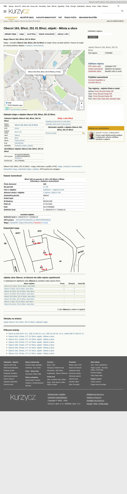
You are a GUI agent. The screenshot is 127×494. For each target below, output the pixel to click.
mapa (21, 34)
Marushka (29, 223)
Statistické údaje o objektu (24, 146)
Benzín (58, 382)
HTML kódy (103, 404)
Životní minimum (9, 379)
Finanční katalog (96, 373)
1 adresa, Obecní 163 (52, 192)
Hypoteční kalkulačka (10, 382)
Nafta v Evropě (52, 384)
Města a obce (73, 365)
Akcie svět (25, 6)
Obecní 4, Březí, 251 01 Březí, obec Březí (18, 302)
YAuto (107, 2)
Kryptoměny (51, 373)
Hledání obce (11, 17)
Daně (70, 384)
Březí (16, 138)
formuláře (76, 384)
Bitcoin (54, 6)
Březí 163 (18, 132)
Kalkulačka (81, 6)
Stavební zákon (74, 382)
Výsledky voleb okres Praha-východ (58, 124)
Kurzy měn (34, 6)
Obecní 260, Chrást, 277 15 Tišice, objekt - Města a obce (31, 351)
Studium (124, 2)
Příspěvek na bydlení (10, 373)
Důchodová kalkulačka (11, 368)
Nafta (63, 382)
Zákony (88, 6)
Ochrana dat (53, 394)
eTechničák (99, 370)
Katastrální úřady (74, 370)
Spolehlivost (103, 365)
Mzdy (61, 370)
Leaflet (6, 109)
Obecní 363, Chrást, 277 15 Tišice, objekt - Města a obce (31, 336)
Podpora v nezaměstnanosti (34, 383)
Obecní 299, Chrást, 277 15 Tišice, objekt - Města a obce (31, 345)
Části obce (105, 99)
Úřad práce (29, 374)
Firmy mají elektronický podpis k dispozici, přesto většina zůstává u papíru (109, 137)
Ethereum (64, 373)
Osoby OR (109, 91)
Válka (99, 6)
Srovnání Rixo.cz (94, 82)
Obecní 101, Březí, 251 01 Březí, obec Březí (19, 286)
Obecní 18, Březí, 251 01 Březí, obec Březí (19, 291)
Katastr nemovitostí (95, 69)
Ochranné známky (75, 373)
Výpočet (15, 362)
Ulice (99, 99)
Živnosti (102, 91)
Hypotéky (61, 6)
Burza (49, 365)
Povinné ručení (8, 384)
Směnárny (28, 368)
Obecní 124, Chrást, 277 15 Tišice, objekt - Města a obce (31, 353)
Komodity (42, 6)
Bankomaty (35, 362)
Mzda (35, 374)
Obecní (17, 135)
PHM (53, 382)
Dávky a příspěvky (31, 377)
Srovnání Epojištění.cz (96, 80)
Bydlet (119, 2)
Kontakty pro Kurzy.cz (95, 400)
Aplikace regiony (96, 64)
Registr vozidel (95, 368)
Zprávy (11, 6)
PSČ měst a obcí (94, 66)
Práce (94, 6)
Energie (73, 6)
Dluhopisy (50, 368)
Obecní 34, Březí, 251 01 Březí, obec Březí (19, 299)
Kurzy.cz (6, 21)
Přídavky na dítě (9, 370)
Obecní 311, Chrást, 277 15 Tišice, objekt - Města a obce (31, 339)
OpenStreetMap (15, 109)
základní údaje (10, 34)
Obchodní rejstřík (94, 2)
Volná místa (35, 371)
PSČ (60, 17)
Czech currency (96, 382)
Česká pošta (70, 17)
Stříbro (64, 379)
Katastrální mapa (16, 223)
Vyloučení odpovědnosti (57, 397)
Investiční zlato (56, 379)
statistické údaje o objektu (28, 169)
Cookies (62, 394)
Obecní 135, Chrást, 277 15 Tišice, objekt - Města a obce (31, 342)
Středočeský (19, 143)
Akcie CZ (18, 6)
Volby (92, 375)
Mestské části (115, 99)
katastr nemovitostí (46, 34)
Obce (95, 99)
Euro (34, 368)
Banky (27, 362)
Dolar (39, 368)
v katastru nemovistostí (34, 45)
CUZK (61, 190)
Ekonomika (50, 370)
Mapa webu (98, 375)
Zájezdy (102, 2)
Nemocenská (29, 380)
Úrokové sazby (30, 365)
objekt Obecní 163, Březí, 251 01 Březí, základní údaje (26, 322)
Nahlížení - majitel (50, 190)
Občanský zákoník (75, 376)
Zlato (49, 6)
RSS (95, 404)
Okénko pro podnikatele (98, 128)
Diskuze (105, 6)
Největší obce (27, 17)
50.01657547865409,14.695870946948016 (33, 220)
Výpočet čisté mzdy (10, 365)
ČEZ (53, 365)
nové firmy (31, 34)
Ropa (49, 382)
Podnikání (72, 362)
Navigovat (18, 158)
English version (96, 379)
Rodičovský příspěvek (11, 376)
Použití (89, 404)
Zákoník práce (73, 379)
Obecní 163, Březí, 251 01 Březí (30, 21)
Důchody (28, 386)
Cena (96, 365)
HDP (57, 370)
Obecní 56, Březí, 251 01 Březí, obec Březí (19, 304)
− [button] (81, 107)
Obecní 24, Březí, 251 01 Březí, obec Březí (19, 294)
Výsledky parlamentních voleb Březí (58, 121)
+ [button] (81, 103)
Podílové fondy (59, 368)
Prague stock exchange (98, 384)
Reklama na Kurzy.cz (95, 394)
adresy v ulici (63, 34)
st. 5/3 (45, 187)
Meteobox (113, 2)
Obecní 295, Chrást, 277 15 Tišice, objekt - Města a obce (31, 348)
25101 (17, 128)
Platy (39, 374)
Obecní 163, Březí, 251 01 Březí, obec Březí (19, 296)
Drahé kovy (51, 377)
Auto (92, 365)
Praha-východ (19, 140)
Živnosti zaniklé (51, 133)
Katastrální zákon (94, 71)
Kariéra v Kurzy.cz (94, 397)
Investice (50, 362)
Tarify (67, 6)
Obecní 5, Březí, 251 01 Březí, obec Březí (18, 289)
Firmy (97, 91)
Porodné (37, 380)
